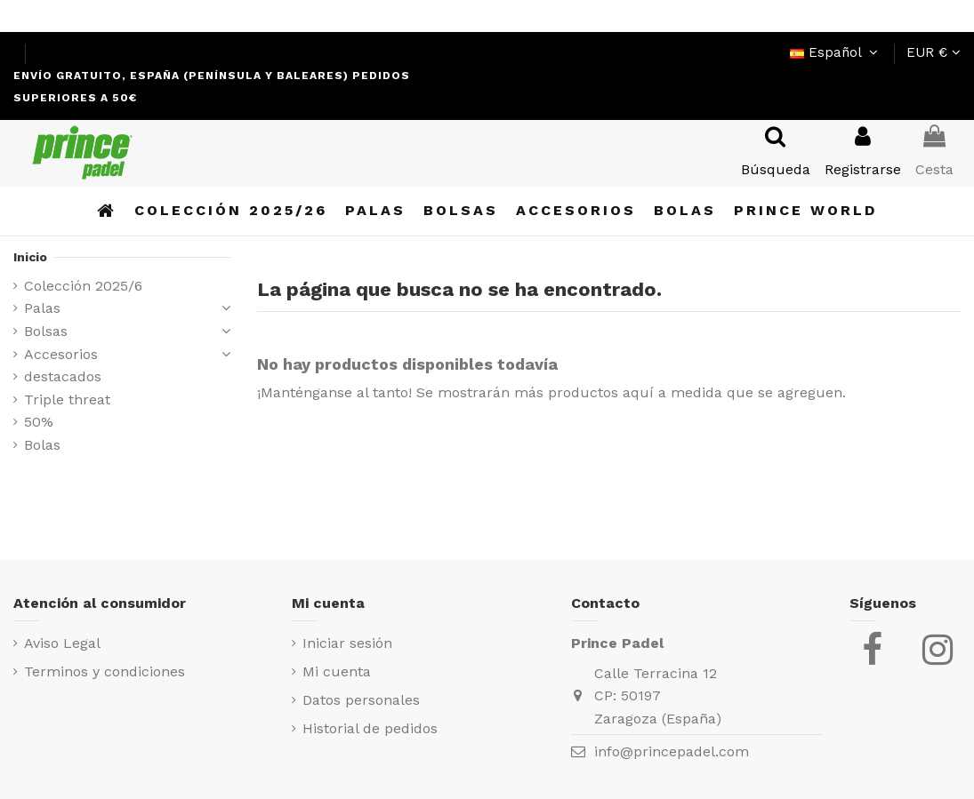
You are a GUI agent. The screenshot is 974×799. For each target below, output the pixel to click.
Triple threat (67, 399)
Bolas (42, 444)
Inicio (30, 257)
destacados (62, 376)
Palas (42, 308)
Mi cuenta (336, 671)
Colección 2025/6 (83, 285)
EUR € (933, 52)
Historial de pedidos (370, 728)
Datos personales (361, 699)
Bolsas (46, 331)
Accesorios (61, 354)
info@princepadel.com (671, 751)
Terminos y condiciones (104, 671)
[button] (805, 211)
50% (38, 421)
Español (836, 52)
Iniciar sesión (347, 643)
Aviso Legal (62, 643)
